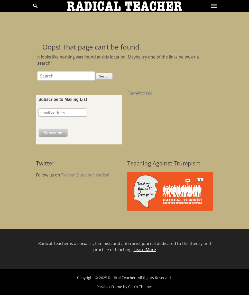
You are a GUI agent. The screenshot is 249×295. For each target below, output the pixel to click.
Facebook (139, 93)
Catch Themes (140, 286)
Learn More (145, 249)
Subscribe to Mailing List (63, 99)
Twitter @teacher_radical (85, 175)
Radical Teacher (122, 277)
